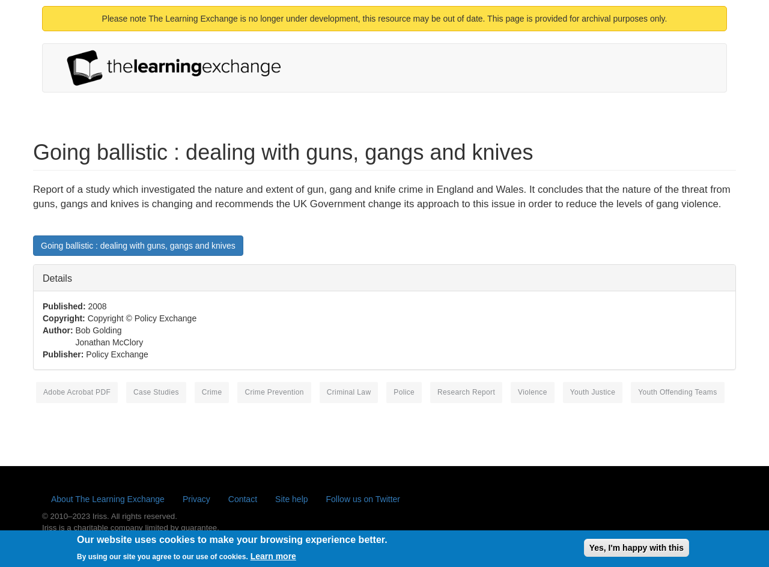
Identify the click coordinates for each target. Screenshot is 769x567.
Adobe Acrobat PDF (77, 392)
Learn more (273, 558)
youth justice (593, 392)
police (404, 392)
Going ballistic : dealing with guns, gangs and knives (138, 245)
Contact (242, 499)
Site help (291, 499)
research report (466, 392)
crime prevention (274, 392)
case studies (156, 392)
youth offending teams (677, 392)
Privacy (196, 499)
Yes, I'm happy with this (636, 550)
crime (212, 392)
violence (532, 392)
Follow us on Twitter (363, 499)
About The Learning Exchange (108, 499)
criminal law (349, 392)
